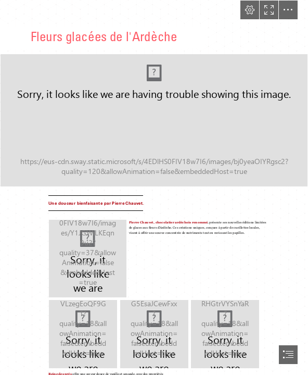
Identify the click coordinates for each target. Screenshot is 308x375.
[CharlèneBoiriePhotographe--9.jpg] (83, 334)
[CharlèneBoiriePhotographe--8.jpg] (87, 258)
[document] (154, 187)
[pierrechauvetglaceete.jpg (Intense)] (154, 120)
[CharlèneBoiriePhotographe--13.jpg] (225, 334)
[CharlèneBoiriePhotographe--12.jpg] (154, 334)
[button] (249, 10)
